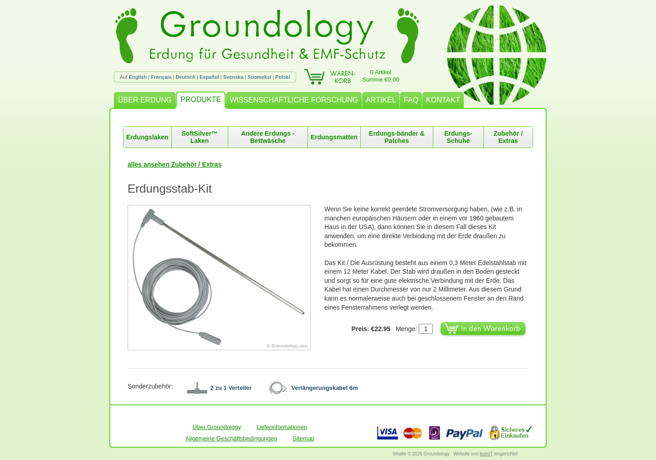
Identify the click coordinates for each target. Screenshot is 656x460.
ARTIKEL (381, 100)
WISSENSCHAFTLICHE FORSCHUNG (294, 100)
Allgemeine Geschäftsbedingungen (231, 438)
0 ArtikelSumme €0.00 (380, 76)
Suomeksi (259, 77)
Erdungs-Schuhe (458, 137)
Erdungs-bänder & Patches (397, 137)
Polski (282, 77)
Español (209, 77)
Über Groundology (217, 427)
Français (161, 77)
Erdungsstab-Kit (170, 188)
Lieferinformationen (281, 427)
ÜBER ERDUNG (145, 100)
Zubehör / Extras (508, 137)
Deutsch (185, 77)
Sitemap (303, 438)
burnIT (486, 453)
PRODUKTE (200, 99)
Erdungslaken (147, 137)
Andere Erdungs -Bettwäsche (267, 137)
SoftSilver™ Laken (200, 137)
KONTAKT (443, 100)
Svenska (233, 77)
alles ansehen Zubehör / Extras (174, 164)
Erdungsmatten (334, 137)
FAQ (411, 100)
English (138, 77)
